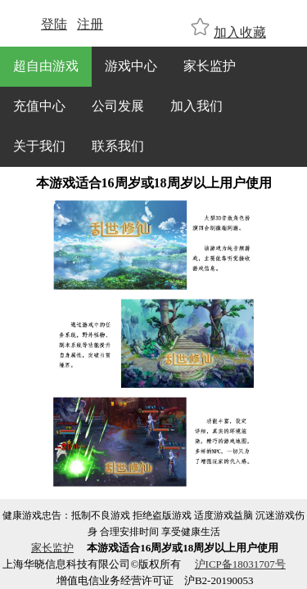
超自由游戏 (46, 66)
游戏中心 (131, 66)
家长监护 (209, 66)
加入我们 (196, 106)
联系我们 (118, 146)
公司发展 (118, 106)
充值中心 (39, 106)
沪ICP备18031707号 (240, 564)
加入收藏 (240, 32)
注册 (90, 24)
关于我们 (39, 146)
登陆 (54, 24)
